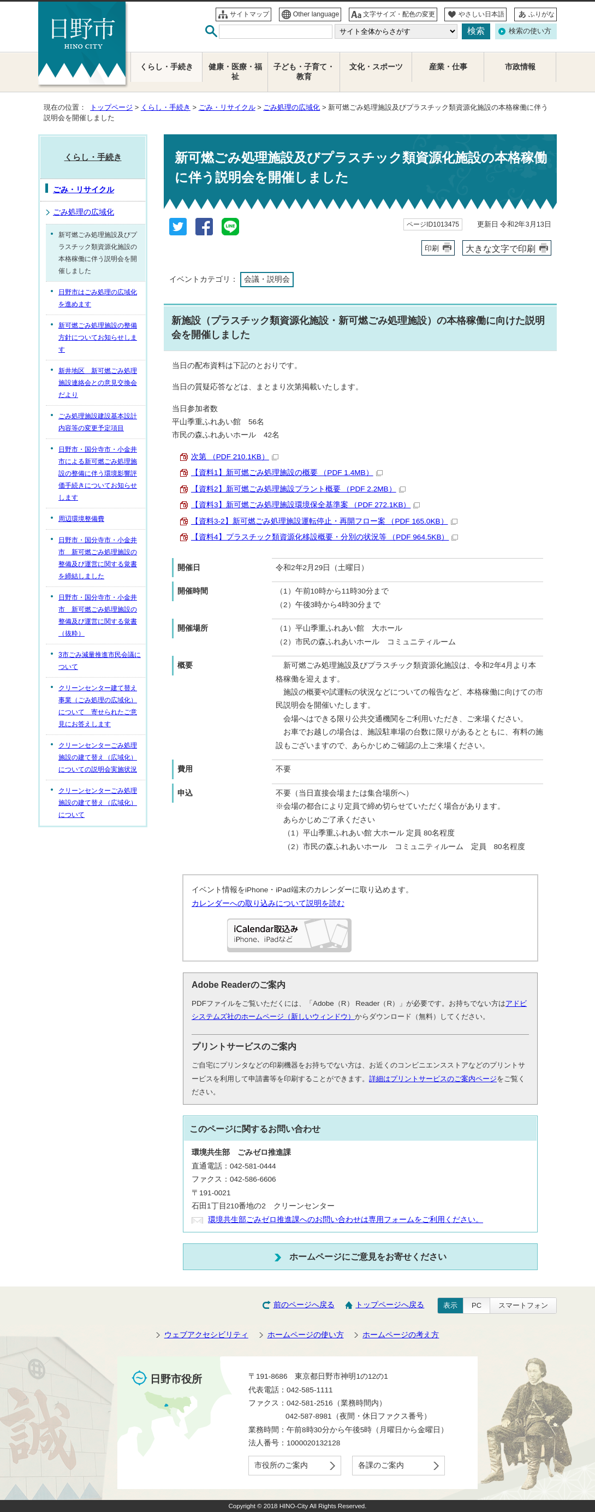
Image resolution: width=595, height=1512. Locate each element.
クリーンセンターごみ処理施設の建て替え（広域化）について (97, 803)
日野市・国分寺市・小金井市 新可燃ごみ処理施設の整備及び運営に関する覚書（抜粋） (97, 615)
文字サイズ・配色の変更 (399, 14)
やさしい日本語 (481, 14)
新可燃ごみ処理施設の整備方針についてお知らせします (97, 337)
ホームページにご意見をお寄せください (368, 1256)
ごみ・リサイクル (227, 107)
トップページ (111, 107)
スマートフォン (523, 1305)
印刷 (432, 248)
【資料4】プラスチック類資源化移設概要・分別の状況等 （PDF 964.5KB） (324, 537)
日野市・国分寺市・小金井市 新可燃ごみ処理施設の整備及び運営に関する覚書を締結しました (97, 558)
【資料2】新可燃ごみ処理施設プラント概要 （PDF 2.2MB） (298, 489)
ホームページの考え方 (400, 1335)
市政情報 (520, 67)
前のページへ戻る (304, 1305)
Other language (316, 14)
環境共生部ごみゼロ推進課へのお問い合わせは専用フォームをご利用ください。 (345, 1219)
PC (476, 1305)
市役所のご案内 (281, 1465)
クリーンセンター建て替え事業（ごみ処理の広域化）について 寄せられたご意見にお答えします (97, 706)
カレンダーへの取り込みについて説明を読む (268, 903)
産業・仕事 (448, 67)
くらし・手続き (166, 107)
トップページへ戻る (389, 1305)
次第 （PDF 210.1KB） (234, 457)
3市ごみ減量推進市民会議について (99, 661)
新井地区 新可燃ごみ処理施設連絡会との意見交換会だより (97, 383)
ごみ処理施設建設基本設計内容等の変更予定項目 (97, 422)
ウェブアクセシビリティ (206, 1335)
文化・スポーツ (376, 67)
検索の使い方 (530, 31)
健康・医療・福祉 (235, 72)
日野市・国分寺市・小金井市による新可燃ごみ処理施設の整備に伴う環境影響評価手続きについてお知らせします (97, 473)
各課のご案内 (381, 1465)
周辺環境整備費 (81, 519)
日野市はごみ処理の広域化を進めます (97, 298)
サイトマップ (249, 14)
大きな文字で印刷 (501, 248)
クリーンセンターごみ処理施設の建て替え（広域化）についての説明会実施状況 (97, 757)
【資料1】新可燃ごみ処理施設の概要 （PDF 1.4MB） (287, 473)
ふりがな (541, 14)
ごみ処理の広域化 (291, 107)
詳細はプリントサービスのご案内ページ (433, 1079)
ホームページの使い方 (305, 1335)
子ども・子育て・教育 (304, 72)
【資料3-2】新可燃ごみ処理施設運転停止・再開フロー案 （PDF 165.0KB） (324, 521)
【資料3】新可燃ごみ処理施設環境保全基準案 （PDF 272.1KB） (305, 505)
